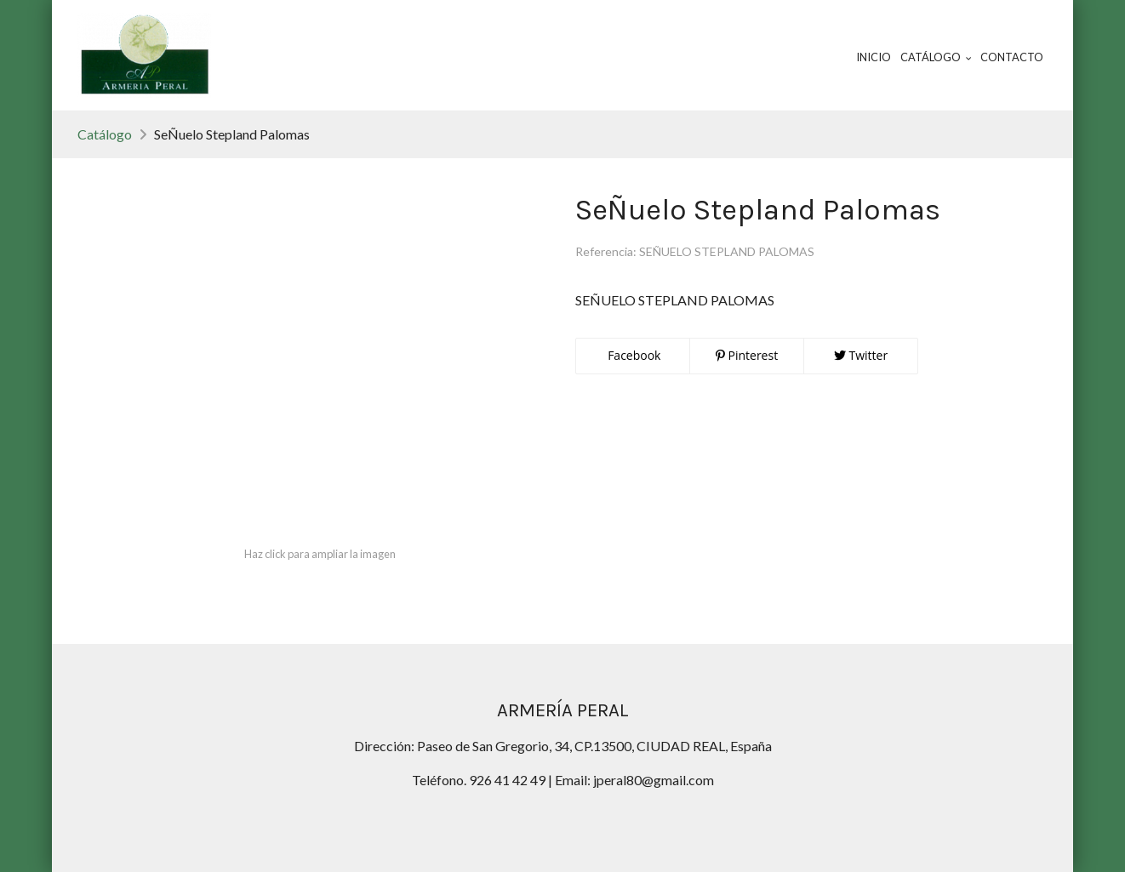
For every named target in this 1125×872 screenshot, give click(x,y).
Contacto (1011, 57)
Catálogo (104, 134)
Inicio (873, 57)
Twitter (861, 355)
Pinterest (747, 355)
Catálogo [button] (936, 57)
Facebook (633, 355)
